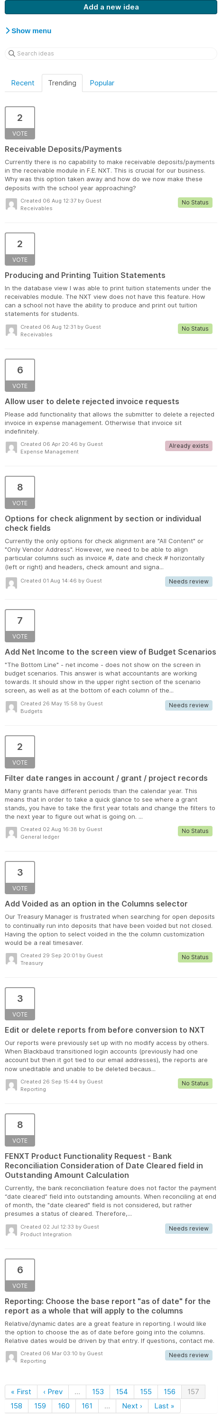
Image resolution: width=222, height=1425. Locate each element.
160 (64, 1405)
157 (193, 1391)
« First (21, 1391)
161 (87, 1405)
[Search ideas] (111, 53)
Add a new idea (111, 6)
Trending (62, 82)
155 (146, 1391)
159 (40, 1405)
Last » (164, 1405)
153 (98, 1391)
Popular (102, 82)
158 (16, 1405)
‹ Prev (53, 1391)
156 (170, 1391)
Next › (132, 1405)
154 (122, 1391)
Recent (23, 82)
